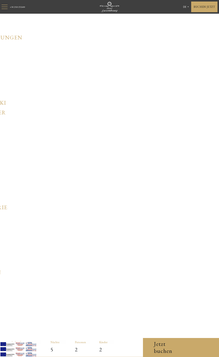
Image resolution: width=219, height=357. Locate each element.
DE (185, 7)
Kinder (103, 342)
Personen (80, 342)
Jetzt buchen (163, 347)
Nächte (54, 342)
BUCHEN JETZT (204, 7)
